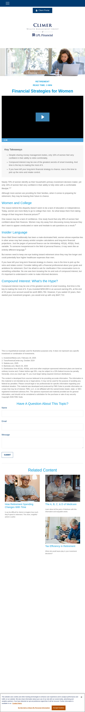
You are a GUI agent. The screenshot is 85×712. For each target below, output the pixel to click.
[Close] (81, 697)
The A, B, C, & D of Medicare (60, 504)
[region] (42, 703)
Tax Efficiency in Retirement (60, 546)
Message (6, 435)
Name (4, 408)
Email (4, 421)
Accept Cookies (58, 708)
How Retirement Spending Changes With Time (19, 506)
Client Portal (42, 10)
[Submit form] (7, 455)
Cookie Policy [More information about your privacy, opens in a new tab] (17, 703)
